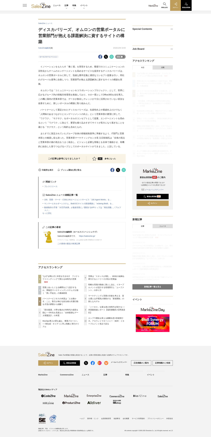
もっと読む (47, 213)
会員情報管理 (106, 418)
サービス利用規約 (138, 418)
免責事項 (117, 418)
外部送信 (169, 418)
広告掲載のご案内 (141, 363)
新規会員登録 (152, 196)
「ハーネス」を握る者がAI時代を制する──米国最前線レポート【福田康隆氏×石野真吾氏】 (106, 310)
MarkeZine (43, 375)
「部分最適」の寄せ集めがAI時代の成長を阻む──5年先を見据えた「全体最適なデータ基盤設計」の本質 (60, 312)
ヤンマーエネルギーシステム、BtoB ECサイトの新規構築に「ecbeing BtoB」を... (78, 203)
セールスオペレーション (48, 57)
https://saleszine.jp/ (87, 236)
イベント (84, 5)
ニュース (57, 5)
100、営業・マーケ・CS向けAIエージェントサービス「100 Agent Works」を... (77, 200)
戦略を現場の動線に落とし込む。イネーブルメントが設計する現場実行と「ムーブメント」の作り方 (106, 287)
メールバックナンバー (153, 190)
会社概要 (126, 418)
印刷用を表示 (45, 170)
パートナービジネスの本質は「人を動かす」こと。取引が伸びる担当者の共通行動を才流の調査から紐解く (60, 301)
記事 (66, 5)
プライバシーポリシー (155, 418)
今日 (142, 67)
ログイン (152, 203)
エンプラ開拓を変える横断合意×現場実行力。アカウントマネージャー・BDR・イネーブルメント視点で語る (106, 321)
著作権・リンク (93, 418)
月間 (162, 67)
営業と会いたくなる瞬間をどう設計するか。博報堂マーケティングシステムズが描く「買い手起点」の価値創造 (60, 290)
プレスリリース (50, 186)
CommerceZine (67, 375)
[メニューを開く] (24, 5)
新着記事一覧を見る (152, 287)
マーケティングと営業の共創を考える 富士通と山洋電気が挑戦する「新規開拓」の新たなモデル (106, 298)
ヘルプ (82, 418)
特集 (74, 5)
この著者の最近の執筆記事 (68, 243)
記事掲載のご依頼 (162, 363)
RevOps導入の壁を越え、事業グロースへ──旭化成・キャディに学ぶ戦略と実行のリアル (61, 324)
